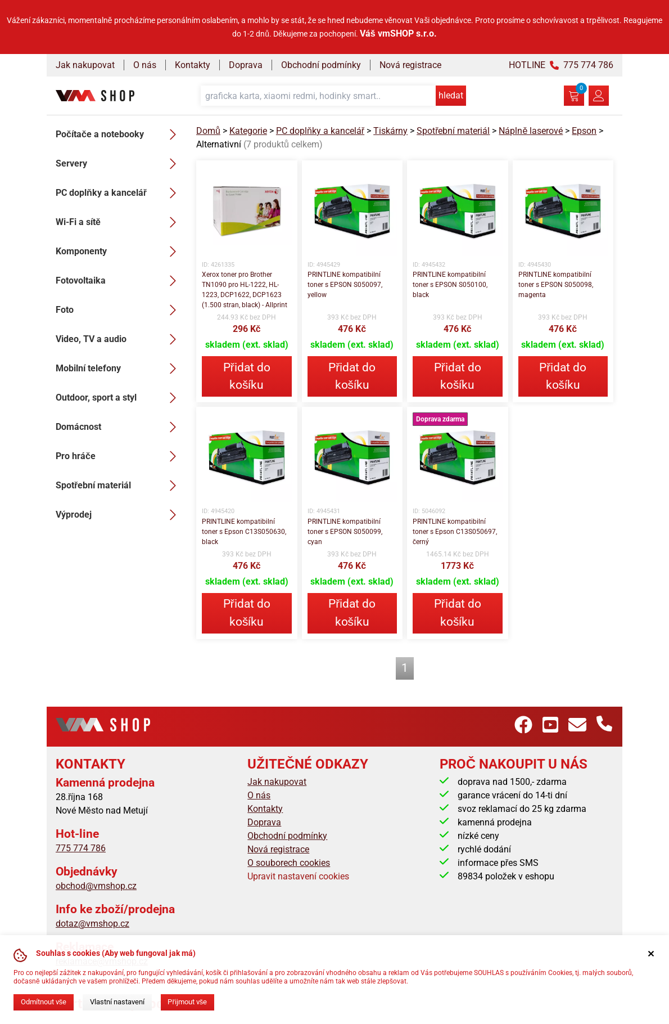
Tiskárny (390, 130)
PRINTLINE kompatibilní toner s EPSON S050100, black (450, 285)
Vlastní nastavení (117, 1002)
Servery (119, 164)
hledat (451, 95)
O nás (144, 65)
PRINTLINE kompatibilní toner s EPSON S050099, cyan (345, 532)
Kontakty (192, 65)
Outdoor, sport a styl (119, 398)
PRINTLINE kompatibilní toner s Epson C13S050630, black (244, 532)
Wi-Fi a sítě (119, 222)
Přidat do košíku (246, 376)
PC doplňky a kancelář (119, 193)
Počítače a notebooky (119, 134)
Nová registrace (410, 65)
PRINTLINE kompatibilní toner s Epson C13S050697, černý (455, 532)
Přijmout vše (187, 1002)
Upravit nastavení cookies (298, 876)
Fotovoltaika (119, 281)
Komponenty (119, 251)
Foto (119, 310)
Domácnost (119, 427)
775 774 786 (81, 848)
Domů (208, 130)
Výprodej (119, 515)
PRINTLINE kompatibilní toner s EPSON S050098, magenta (555, 285)
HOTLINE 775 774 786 (561, 65)
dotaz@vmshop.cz (92, 923)
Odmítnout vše (43, 1002)
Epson (584, 130)
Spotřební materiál (119, 485)
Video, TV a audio (119, 339)
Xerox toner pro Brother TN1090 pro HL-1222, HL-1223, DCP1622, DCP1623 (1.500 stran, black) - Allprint (244, 290)
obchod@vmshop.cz (96, 886)
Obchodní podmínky (321, 65)
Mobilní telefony (119, 368)
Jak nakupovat (85, 65)
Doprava (246, 65)
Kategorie (248, 130)
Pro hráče (119, 456)
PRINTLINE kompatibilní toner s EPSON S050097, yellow (345, 285)
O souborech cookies (288, 862)
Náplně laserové (531, 130)
